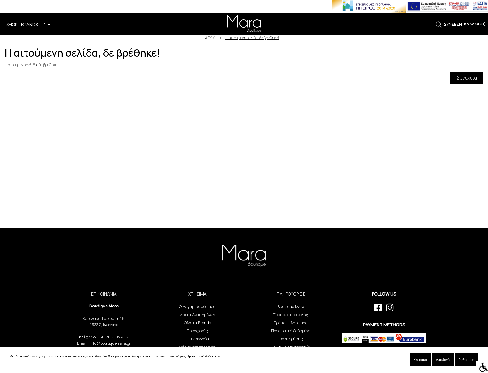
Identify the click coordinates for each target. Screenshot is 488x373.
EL (46, 24)
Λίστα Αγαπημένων (197, 314)
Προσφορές (197, 331)
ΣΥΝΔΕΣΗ (453, 24)
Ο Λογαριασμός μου (197, 306)
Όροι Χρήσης (291, 339)
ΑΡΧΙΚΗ (211, 37)
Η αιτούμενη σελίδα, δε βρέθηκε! (252, 37)
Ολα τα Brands (197, 322)
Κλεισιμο (420, 359)
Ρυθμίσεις (466, 359)
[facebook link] (378, 308)
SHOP (11, 24)
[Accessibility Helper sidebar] (482, 367)
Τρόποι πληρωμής (290, 322)
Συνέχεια (467, 77)
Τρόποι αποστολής (290, 314)
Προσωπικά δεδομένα (291, 331)
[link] (438, 24)
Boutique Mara (290, 306)
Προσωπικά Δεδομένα (203, 356)
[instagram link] (390, 308)
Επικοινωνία (197, 339)
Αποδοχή (443, 359)
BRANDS (29, 24)
